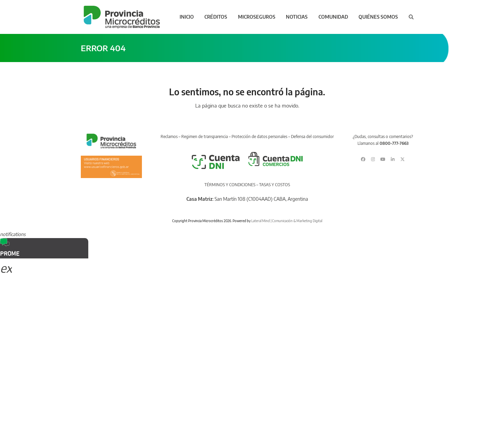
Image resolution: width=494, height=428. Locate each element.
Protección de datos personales (259, 136)
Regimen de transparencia (204, 136)
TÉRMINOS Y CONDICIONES (229, 184)
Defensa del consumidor (312, 136)
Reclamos (169, 136)
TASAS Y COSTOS (274, 184)
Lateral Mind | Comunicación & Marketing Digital (286, 221)
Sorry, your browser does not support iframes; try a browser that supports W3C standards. (51, 303)
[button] (411, 16)
